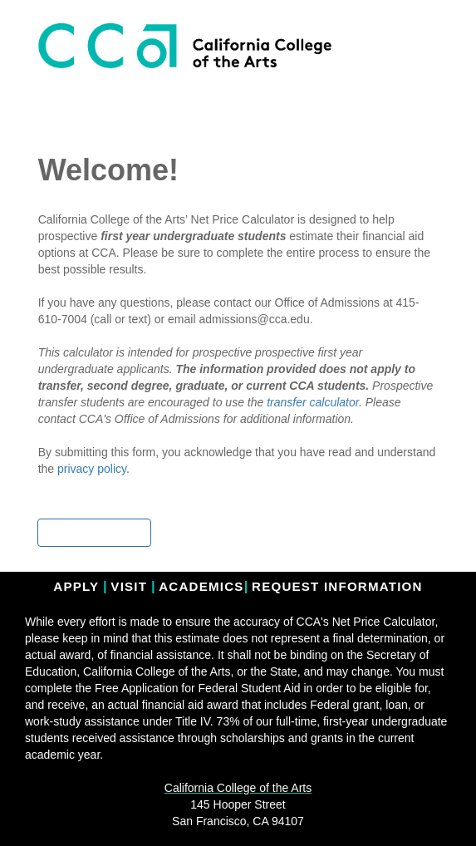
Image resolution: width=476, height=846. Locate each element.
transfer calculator (313, 402)
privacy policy (91, 468)
